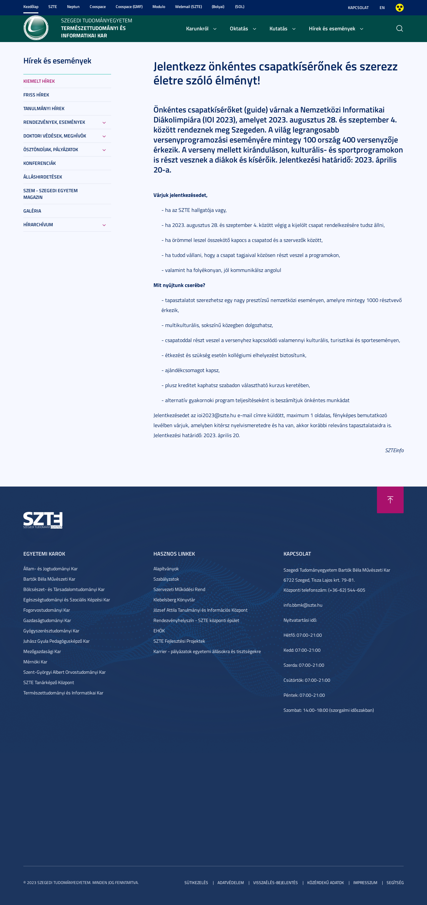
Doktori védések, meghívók (54, 135)
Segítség (395, 882)
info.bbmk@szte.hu (303, 605)
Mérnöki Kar (35, 661)
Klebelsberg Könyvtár (174, 599)
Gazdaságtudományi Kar (47, 620)
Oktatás (239, 28)
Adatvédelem (231, 882)
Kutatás (279, 28)
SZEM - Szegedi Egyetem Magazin (50, 193)
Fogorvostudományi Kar (46, 610)
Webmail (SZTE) (188, 6)
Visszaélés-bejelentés (275, 882)
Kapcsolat (358, 7)
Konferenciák (39, 163)
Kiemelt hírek (39, 81)
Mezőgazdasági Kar (42, 651)
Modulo (158, 6)
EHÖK (159, 630)
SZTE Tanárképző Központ (48, 682)
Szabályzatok (166, 579)
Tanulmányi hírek (43, 108)
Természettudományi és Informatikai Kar (63, 692)
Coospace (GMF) (129, 6)
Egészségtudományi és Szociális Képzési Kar (66, 599)
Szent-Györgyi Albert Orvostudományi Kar (64, 672)
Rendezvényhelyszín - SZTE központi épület (196, 620)
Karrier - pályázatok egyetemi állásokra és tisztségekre (207, 651)
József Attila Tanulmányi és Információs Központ (200, 610)
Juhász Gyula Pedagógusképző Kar (56, 641)
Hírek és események (332, 28)
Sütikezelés (196, 882)
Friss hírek (36, 94)
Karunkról (197, 28)
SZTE (52, 6)
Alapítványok (166, 568)
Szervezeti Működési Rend (179, 589)
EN (382, 7)
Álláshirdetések (42, 177)
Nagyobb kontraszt (400, 8)
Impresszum (365, 882)
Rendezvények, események (54, 122)
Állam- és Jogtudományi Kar (50, 568)
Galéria (32, 211)
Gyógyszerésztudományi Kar (51, 630)
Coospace (98, 6)
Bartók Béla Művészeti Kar (49, 579)
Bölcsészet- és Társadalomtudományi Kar (64, 589)
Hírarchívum (38, 224)
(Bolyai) (218, 6)
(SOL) (239, 6)
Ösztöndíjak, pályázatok (50, 149)
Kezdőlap (30, 6)
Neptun (73, 6)
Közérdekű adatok (325, 882)
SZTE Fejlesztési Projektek (179, 641)
